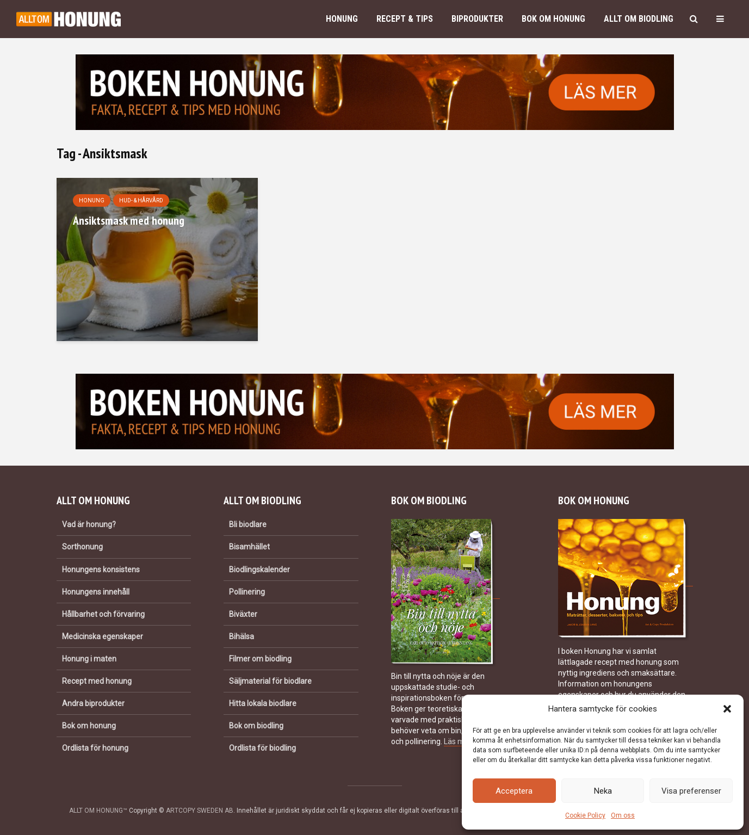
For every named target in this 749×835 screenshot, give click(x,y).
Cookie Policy (585, 815)
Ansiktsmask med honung (128, 220)
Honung (342, 19)
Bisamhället (249, 546)
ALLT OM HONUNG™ (98, 810)
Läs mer (457, 741)
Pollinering (247, 591)
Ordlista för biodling (262, 748)
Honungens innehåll (95, 591)
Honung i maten (89, 658)
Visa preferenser (691, 791)
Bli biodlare (248, 524)
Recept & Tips (404, 19)
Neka (603, 791)
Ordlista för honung (95, 748)
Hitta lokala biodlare (262, 703)
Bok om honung (553, 19)
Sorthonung (82, 546)
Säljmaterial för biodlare (270, 681)
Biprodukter (477, 19)
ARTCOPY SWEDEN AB (199, 810)
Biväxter (243, 614)
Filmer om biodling (260, 658)
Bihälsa (241, 636)
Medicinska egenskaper (102, 636)
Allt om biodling (638, 19)
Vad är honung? (89, 524)
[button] (727, 708)
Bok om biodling (256, 725)
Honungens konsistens (101, 569)
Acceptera (514, 791)
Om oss (623, 815)
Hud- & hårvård (141, 200)
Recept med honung (97, 681)
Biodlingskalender (259, 569)
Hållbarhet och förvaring (103, 614)
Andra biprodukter (93, 703)
